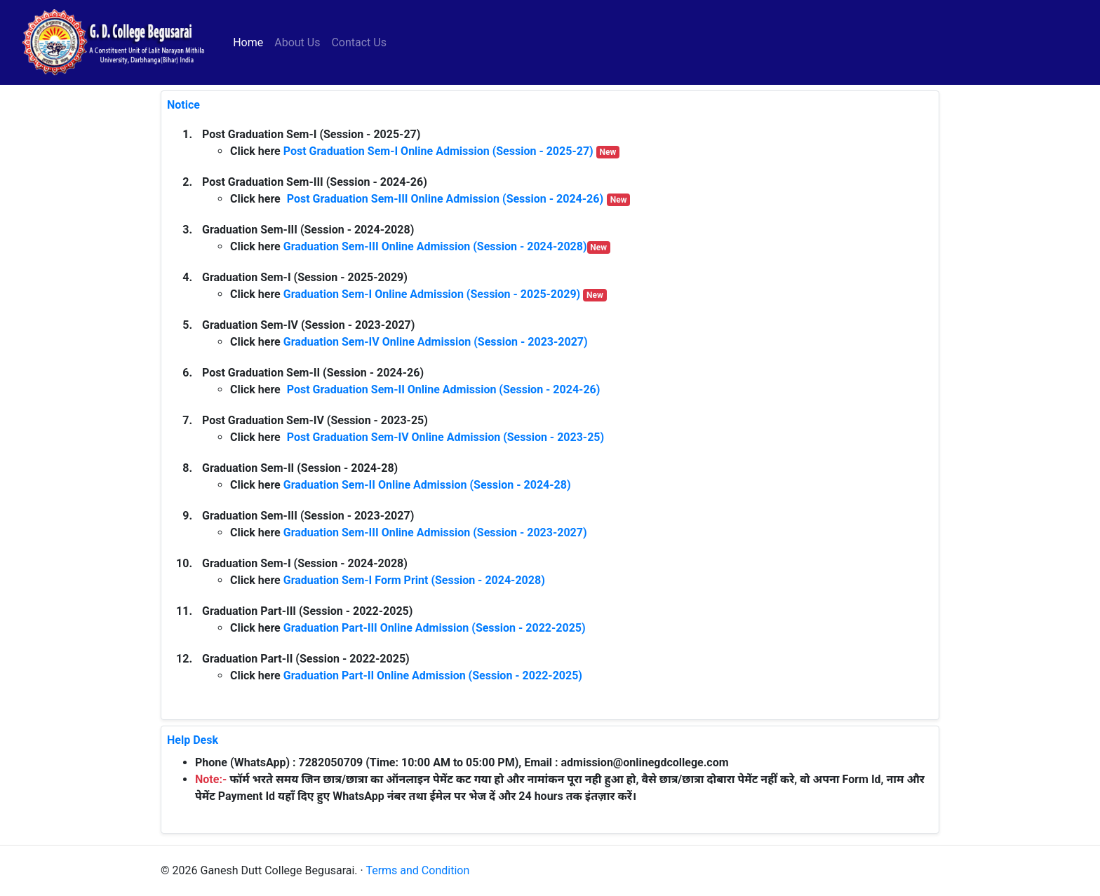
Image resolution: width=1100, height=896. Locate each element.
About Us (297, 42)
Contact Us (359, 42)
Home (251, 41)
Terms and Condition (417, 870)
